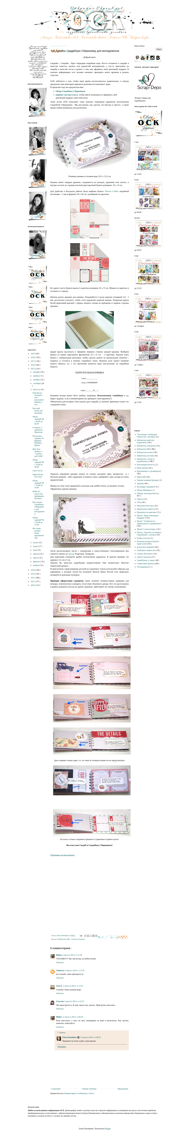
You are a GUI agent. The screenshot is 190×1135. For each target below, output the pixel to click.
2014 (33, 570)
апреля (36, 554)
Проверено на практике (147, 512)
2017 (33, 361)
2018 (33, 357)
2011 (33, 581)
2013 (33, 574)
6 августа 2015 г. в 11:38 (72, 955)
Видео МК (141, 477)
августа (36, 389)
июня (35, 546)
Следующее (56, 1089)
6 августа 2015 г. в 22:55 (74, 1001)
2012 (33, 578)
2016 (33, 365)
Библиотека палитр (145, 452)
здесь (70, 554)
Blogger (108, 1129)
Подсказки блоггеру (145, 506)
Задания (140, 483)
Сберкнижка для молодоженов (62, 855)
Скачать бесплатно (78, 939)
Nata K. (59, 986)
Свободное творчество (146, 550)
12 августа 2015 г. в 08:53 (90, 1037)
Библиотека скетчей (145, 456)
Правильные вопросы (146, 509)
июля (35, 542)
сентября (37, 383)
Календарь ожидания (146, 487)
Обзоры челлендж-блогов (147, 493)
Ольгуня (60, 1001)
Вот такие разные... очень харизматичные (38, 533)
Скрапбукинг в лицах (146, 560)
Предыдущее (123, 1089)
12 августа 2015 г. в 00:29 (73, 1017)
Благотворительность (146, 465)
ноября (36, 376)
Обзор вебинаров (144, 490)
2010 (33, 585)
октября (36, 380)
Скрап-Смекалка (144, 557)
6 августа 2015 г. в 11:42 (74, 970)
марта (35, 558)
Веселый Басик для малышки (38, 410)
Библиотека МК (64, 939)
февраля (36, 561)
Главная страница (89, 1089)
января (36, 565)
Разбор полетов (143, 538)
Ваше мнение (142, 468)
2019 (33, 354)
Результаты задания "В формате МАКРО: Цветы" (38, 440)
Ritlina (59, 955)
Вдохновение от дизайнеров (148, 471)
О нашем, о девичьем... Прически (38, 429)
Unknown (60, 970)
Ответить (60, 962)
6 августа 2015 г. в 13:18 (73, 986)
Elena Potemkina (69, 1037)
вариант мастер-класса (67, 94)
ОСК (139, 502)
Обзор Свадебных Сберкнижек (70, 91)
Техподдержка (143, 567)
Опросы (140, 499)
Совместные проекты (146, 564)
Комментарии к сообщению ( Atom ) (79, 1093)
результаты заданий (145, 547)
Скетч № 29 (37, 471)
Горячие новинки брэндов (148, 480)
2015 (33, 369)
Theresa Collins (111, 191)
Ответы (62, 1033)
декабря (36, 372)
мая (34, 550)
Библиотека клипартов (146, 446)
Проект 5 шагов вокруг (146, 529)
